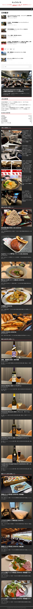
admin (16, 18)
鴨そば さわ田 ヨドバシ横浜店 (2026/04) (12, 280)
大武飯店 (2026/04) (6, 306)
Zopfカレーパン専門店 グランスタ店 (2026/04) (14, 254)
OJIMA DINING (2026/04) (8, 332)
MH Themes (24, 607)
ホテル (29, 199)
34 (10, 49)
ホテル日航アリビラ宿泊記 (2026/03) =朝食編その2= (16, 572)
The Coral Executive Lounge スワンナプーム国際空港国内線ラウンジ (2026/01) (19, 16)
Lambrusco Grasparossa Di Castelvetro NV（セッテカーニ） (16, 464)
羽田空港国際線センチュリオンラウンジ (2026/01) (18, 29)
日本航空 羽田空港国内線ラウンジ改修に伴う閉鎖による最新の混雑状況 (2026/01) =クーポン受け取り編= (19, 42)
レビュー (24, 141)
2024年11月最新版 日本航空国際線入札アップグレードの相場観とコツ (15, 108)
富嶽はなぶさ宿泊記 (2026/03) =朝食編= (12, 494)
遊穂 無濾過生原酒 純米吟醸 (10, 360)
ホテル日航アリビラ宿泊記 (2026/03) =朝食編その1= (16, 598)
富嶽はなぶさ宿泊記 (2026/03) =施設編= (12, 546)
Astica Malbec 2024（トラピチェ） (11, 386)
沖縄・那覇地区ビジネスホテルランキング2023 (16, 52)
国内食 (29, 183)
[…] (13, 94)
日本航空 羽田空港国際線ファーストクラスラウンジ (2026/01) (18, 23)
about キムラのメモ (5, 103)
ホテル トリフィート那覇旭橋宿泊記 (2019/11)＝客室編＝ (12, 107)
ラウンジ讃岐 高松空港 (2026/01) (14, 35)
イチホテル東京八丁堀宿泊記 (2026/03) (12, 520)
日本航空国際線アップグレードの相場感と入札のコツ (11, 102)
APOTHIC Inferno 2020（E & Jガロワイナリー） (15, 438)
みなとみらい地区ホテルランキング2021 (15, 58)
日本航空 (27, 141)
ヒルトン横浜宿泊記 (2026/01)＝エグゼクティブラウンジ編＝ (26, 192)
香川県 (23, 184)
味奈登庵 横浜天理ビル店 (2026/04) (11, 228)
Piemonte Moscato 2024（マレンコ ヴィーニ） (15, 412)
